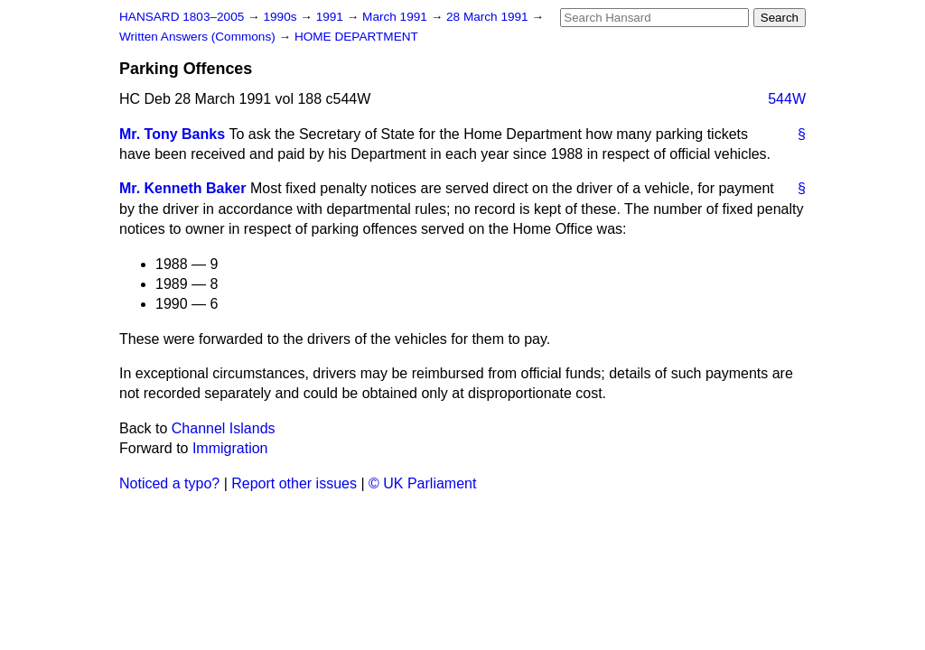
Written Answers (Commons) (199, 36)
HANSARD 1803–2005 (181, 16)
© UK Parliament (422, 483)
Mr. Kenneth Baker (182, 188)
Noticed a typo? (169, 483)
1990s (281, 16)
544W (787, 99)
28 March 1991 (488, 16)
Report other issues (294, 483)
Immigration (230, 448)
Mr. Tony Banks (172, 134)
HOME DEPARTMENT (356, 36)
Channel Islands (224, 428)
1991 (331, 16)
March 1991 (396, 16)
